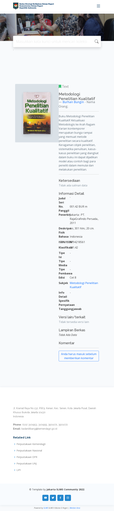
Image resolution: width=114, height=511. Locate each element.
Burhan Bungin (73, 102)
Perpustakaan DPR (27, 457)
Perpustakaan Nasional (29, 450)
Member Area (75, 508)
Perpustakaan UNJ (27, 463)
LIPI (19, 470)
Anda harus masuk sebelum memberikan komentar (78, 356)
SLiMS (46, 508)
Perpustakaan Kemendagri (31, 444)
